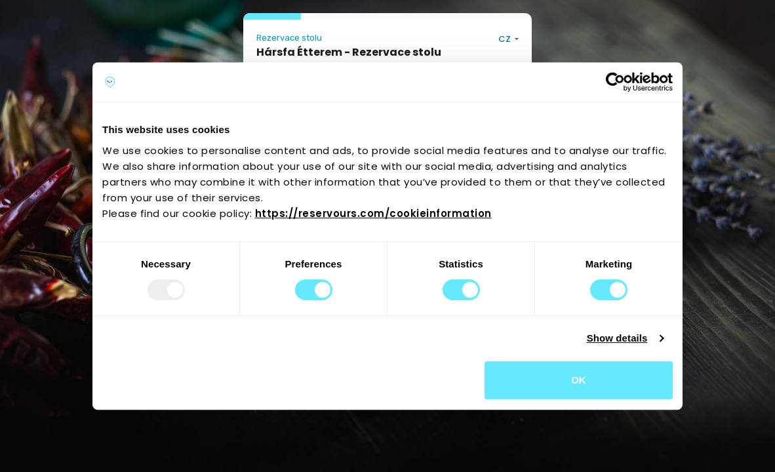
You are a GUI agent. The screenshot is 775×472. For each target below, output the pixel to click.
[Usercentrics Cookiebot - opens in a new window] (615, 82)
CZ (505, 39)
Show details (617, 338)
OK (578, 379)
